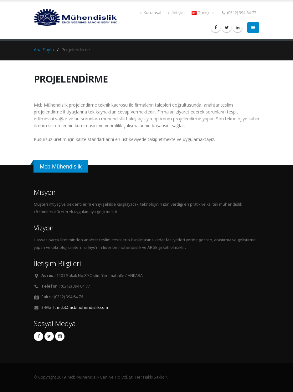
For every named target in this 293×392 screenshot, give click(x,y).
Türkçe (203, 12)
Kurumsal (150, 12)
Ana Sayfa (44, 50)
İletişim (176, 12)
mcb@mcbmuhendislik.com (82, 307)
